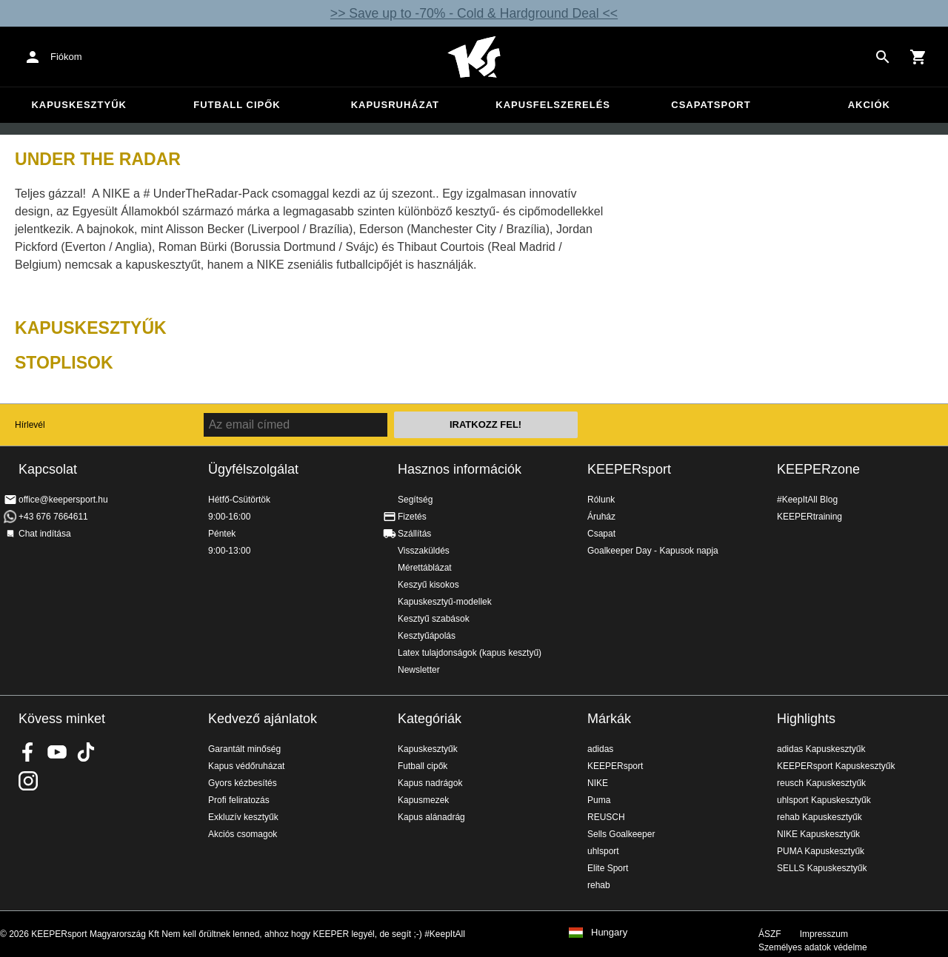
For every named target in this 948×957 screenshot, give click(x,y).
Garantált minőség (244, 749)
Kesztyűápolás (426, 636)
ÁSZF (769, 934)
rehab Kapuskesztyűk (819, 817)
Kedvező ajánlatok (262, 718)
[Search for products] (883, 57)
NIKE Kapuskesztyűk (818, 834)
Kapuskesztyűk (79, 104)
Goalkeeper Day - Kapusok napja (652, 550)
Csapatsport (710, 104)
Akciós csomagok (242, 834)
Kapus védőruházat (246, 766)
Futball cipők (236, 104)
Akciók (869, 104)
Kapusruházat (395, 104)
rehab (598, 885)
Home (474, 57)
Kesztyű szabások (434, 619)
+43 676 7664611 (53, 516)
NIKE (597, 783)
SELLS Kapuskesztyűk (822, 868)
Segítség (415, 499)
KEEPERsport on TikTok (86, 752)
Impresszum (824, 934)
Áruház (601, 516)
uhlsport (603, 851)
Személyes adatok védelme (812, 947)
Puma (598, 800)
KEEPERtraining (809, 516)
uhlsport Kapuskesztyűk (824, 800)
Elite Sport (607, 868)
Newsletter (419, 670)
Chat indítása (45, 533)
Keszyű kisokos (428, 585)
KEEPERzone (818, 469)
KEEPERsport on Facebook (28, 752)
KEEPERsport (629, 469)
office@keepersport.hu (63, 499)
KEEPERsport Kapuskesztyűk (836, 766)
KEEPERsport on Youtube (57, 752)
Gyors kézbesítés (242, 783)
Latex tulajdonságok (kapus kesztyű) (469, 653)
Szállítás (414, 533)
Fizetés (412, 516)
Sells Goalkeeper (621, 834)
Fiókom (66, 56)
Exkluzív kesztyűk (243, 817)
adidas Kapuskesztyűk (821, 749)
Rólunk (601, 499)
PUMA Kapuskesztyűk (820, 851)
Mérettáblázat (425, 568)
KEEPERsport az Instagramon (28, 780)
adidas (600, 749)
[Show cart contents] (918, 57)
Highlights (806, 718)
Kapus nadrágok (430, 783)
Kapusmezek (423, 800)
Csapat (601, 533)
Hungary (609, 932)
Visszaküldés (424, 550)
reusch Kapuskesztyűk (821, 783)
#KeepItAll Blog (807, 499)
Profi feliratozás (239, 800)
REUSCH (606, 817)
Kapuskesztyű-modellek (445, 602)
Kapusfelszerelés (552, 104)
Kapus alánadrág (431, 817)
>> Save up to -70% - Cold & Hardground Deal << (474, 13)
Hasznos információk (459, 469)
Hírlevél (30, 425)
